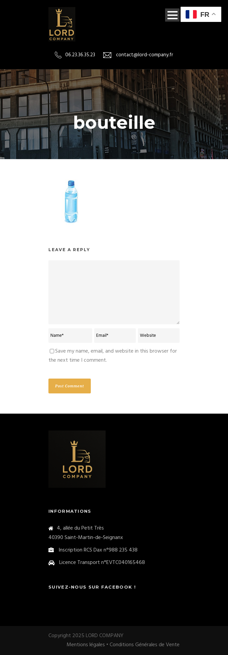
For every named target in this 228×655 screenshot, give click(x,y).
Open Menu (172, 15)
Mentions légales (86, 645)
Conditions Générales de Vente (145, 645)
